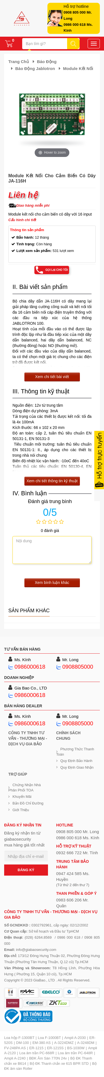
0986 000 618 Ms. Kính (77, 837)
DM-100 (22, 1043)
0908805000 (77, 667)
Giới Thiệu (20, 810)
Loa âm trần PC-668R (36, 1053)
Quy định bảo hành (76, 761)
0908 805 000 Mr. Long (77, 831)
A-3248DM (85, 1043)
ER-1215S (55, 1048)
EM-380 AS (41, 1043)
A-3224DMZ (63, 1043)
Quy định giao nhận (77, 767)
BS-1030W (76, 1048)
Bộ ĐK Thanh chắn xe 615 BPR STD (59, 1063)
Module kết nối (78, 68)
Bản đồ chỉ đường (28, 803)
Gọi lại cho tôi (56, 269)
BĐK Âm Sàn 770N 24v (48, 1058)
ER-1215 (36, 1048)
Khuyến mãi (21, 796)
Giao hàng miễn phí (32, 205)
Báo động (47, 61)
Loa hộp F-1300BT (19, 1038)
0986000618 (29, 667)
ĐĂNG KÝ (26, 870)
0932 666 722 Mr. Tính (77, 852)
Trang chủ (18, 61)
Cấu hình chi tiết (22, 220)
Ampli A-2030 (75, 1038)
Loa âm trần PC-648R (75, 1053)
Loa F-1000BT (49, 1038)
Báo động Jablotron (35, 68)
